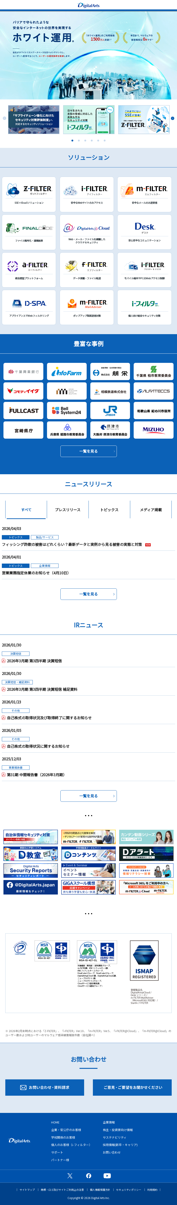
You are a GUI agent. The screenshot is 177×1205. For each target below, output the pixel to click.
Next (172, 118)
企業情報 (109, 1122)
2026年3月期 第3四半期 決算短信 (34, 660)
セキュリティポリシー (128, 1189)
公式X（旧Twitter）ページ (69, 1175)
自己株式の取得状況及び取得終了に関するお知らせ (49, 717)
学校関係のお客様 (63, 1137)
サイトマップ (27, 1189)
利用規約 (152, 1189)
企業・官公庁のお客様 (66, 1130)
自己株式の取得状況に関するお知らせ (38, 746)
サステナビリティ (115, 1137)
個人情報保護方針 (100, 1189)
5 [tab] (98, 140)
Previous (4, 118)
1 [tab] (72, 140)
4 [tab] (91, 140)
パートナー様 (60, 1160)
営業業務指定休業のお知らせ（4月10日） (36, 573)
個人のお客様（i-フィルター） (71, 1145)
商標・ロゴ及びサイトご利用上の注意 (62, 1189)
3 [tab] (85, 140)
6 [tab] (104, 140)
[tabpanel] (33, 119)
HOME (55, 1122)
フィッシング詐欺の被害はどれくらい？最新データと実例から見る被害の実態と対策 (72, 544)
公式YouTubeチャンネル (107, 1175)
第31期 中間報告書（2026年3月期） (37, 774)
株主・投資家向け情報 (118, 1130)
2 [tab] (79, 140)
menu (5, 4)
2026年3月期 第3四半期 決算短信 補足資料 (42, 689)
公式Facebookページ (88, 1175)
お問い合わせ (112, 1152)
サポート (57, 1152)
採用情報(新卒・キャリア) (120, 1145)
